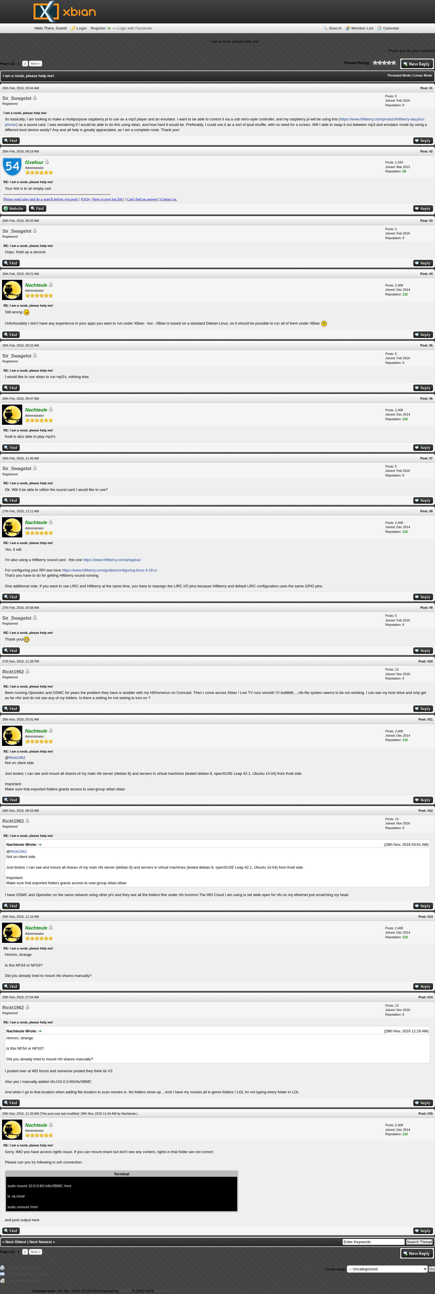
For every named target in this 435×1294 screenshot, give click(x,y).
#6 (431, 398)
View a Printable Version (25, 1267)
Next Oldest (15, 1242)
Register (98, 28)
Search (335, 28)
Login (82, 28)
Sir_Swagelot (16, 98)
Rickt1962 (13, 671)
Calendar (391, 28)
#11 (430, 719)
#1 (431, 88)
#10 (430, 661)
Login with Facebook (134, 28)
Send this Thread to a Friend (28, 1274)
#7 (431, 458)
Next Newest (40, 1242)
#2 (431, 151)
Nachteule (128, 1113)
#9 (431, 607)
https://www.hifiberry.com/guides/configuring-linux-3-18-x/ (109, 570)
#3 (431, 220)
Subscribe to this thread (24, 1280)
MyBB (125, 1291)
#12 (430, 810)
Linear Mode (422, 75)
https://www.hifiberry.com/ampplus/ (112, 560)
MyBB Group (165, 1291)
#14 (430, 997)
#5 (431, 345)
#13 (430, 916)
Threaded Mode (399, 75)
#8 (431, 511)
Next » (35, 63)
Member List (362, 28)
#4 (431, 273)
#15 (430, 1113)
